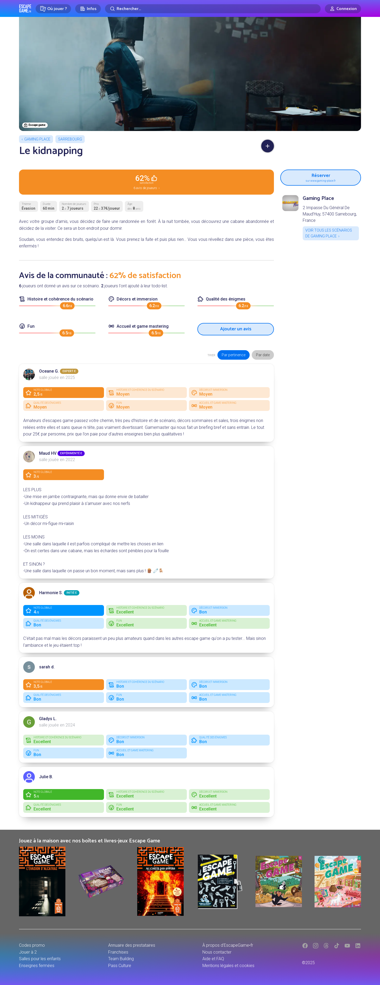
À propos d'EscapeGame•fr (227, 945)
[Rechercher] (213, 8)
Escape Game (25, 8)
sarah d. (47, 666)
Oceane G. (49, 371)
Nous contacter (216, 952)
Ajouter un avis (235, 329)
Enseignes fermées (36, 965)
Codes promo (32, 945)
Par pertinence (233, 355)
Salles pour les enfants (40, 958)
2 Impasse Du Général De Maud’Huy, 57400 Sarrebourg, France (330, 214)
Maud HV (47, 453)
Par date (263, 355)
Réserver (321, 177)
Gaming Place (37, 139)
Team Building (121, 958)
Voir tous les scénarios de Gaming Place (328, 233)
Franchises (118, 952)
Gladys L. (48, 718)
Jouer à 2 (28, 952)
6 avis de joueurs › (146, 181)
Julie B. (46, 776)
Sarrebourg (70, 139)
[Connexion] (343, 8)
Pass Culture (119, 965)
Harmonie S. (51, 592)
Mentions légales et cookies (228, 965)
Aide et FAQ (213, 958)
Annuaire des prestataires (131, 945)
